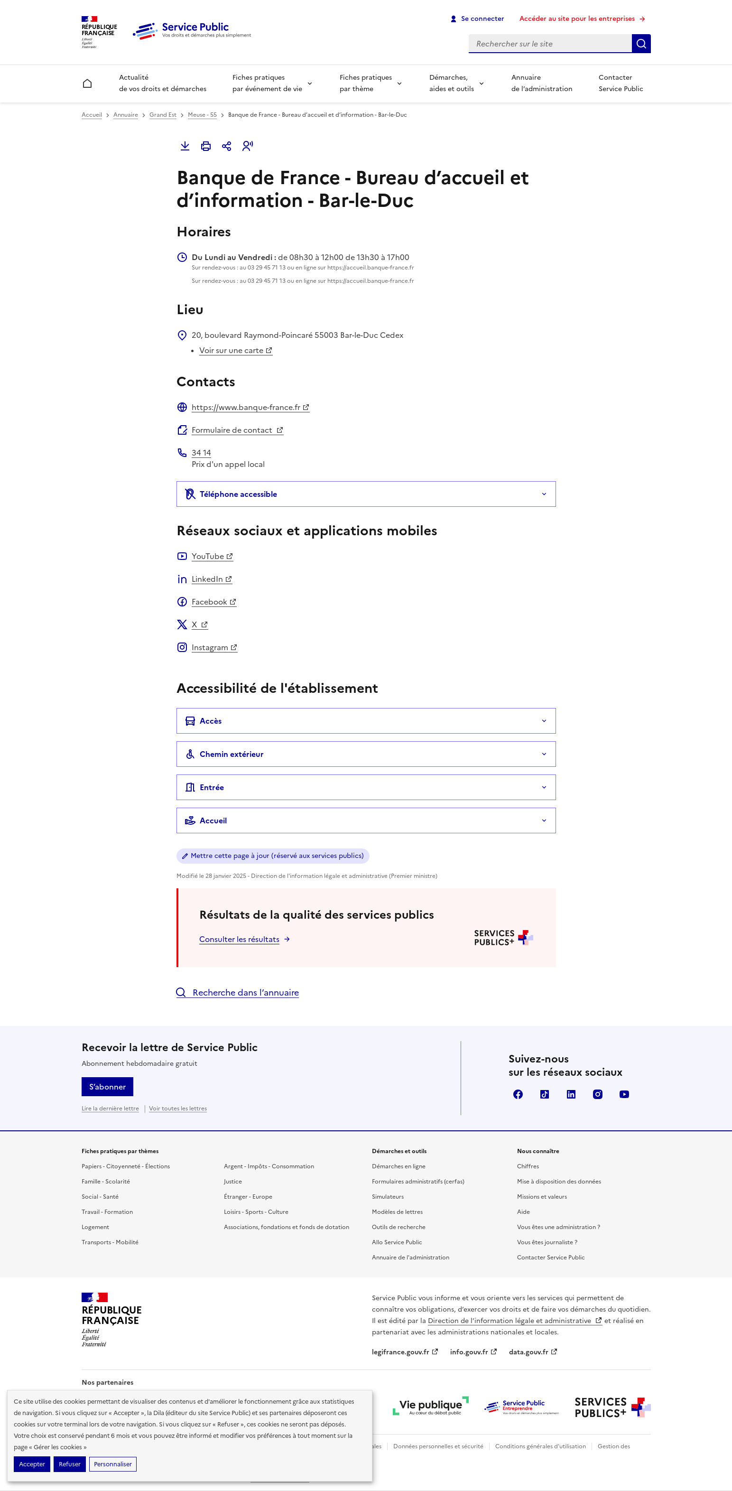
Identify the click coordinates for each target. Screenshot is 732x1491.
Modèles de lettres (397, 1212)
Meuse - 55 (202, 115)
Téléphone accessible (231, 494)
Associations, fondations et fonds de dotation (286, 1227)
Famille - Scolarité (106, 1181)
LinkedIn (212, 579)
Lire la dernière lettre (110, 1108)
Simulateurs (388, 1197)
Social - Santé (100, 1197)
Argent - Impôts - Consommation (269, 1166)
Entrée (204, 787)
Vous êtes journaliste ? (547, 1242)
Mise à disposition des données (559, 1181)
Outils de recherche (399, 1227)
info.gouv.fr (474, 1352)
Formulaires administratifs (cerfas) (418, 1181)
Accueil (92, 115)
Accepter (32, 1464)
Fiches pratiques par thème (366, 83)
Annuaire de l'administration (410, 1257)
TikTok (544, 1094)
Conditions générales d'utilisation (540, 1446)
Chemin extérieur (224, 754)
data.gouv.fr (533, 1352)
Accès (203, 721)
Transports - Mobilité (110, 1242)
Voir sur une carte (236, 350)
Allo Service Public (397, 1242)
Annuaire (125, 115)
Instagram (215, 647)
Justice (233, 1181)
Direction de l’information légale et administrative (515, 1321)
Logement (95, 1227)
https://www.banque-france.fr (251, 407)
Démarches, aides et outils (451, 83)
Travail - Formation (107, 1212)
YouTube (212, 556)
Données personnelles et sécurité (438, 1446)
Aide (523, 1212)
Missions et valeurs (542, 1197)
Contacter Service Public (621, 83)
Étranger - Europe (248, 1197)
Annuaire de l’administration (542, 83)
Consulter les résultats (239, 939)
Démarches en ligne (399, 1166)
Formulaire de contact (238, 430)
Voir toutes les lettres (178, 1108)
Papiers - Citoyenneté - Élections (126, 1166)
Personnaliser (113, 1464)
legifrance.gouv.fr (405, 1352)
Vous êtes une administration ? (558, 1227)
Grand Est (162, 115)
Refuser (70, 1464)
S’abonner (107, 1086)
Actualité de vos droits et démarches (162, 83)
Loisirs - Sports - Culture (256, 1212)
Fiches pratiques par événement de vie (267, 83)
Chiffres (528, 1166)
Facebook (214, 601)
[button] (247, 146)
